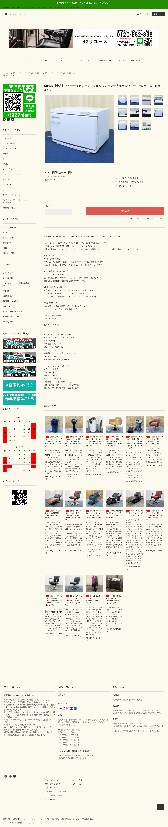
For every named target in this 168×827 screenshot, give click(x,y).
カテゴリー (46, 60)
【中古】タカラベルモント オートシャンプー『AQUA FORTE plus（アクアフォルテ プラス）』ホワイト (94, 441)
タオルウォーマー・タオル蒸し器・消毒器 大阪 (59, 73)
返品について (135, 219)
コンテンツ (84, 60)
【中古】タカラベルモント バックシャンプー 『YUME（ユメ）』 (134, 513)
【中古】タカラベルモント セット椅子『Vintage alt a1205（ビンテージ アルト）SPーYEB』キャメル (114, 441)
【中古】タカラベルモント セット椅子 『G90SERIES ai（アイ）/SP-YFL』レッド (155, 440)
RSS (47, 799)
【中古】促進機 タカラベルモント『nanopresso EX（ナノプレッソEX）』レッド (94, 599)
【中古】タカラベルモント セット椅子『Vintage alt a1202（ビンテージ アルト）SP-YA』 (155, 515)
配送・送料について (53, 784)
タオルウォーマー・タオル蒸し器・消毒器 (25, 73)
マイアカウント (78, 776)
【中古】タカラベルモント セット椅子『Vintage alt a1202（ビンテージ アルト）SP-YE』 (74, 515)
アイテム (157, 14)
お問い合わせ (135, 60)
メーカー (65, 60)
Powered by (19, 823)
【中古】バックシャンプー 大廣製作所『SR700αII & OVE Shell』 (54, 514)
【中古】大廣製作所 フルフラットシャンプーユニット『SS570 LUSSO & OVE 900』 (114, 514)
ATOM (52, 799)
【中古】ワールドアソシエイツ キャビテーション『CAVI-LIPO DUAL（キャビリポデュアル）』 (74, 441)
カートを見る (77, 780)
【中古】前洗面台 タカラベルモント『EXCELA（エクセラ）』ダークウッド (114, 599)
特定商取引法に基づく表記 (153, 219)
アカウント (144, 14)
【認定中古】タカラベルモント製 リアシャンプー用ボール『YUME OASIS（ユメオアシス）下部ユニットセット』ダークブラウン (134, 442)
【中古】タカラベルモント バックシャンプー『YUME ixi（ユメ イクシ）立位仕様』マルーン (94, 514)
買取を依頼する (105, 60)
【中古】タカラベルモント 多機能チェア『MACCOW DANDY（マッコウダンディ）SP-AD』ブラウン (54, 600)
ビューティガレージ (18, 75)
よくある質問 (120, 60)
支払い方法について (53, 780)
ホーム (30, 60)
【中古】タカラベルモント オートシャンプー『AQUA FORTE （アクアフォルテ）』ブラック (54, 441)
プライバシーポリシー (53, 795)
